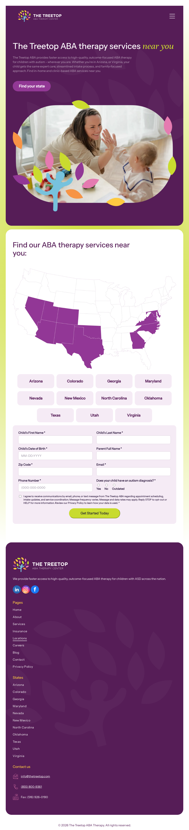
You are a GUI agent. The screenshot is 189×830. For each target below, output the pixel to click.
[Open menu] (172, 16)
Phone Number (29, 480)
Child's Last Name (109, 433)
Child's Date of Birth (32, 448)
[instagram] (26, 589)
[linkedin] (17, 589)
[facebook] (35, 589)
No (106, 489)
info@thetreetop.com (35, 776)
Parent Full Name (109, 448)
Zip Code (25, 464)
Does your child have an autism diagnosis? (126, 480)
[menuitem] (94, 608)
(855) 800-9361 (31, 786)
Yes (98, 489)
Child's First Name (31, 433)
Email (101, 464)
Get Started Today (94, 513)
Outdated (118, 489)
